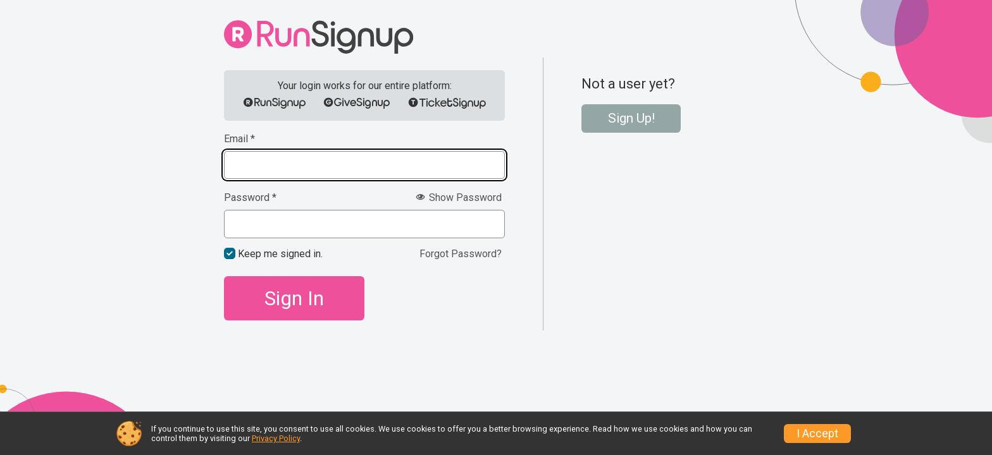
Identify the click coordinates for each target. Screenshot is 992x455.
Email (239, 139)
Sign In (294, 298)
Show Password (459, 197)
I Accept (817, 433)
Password (250, 197)
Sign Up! (631, 118)
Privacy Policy (276, 438)
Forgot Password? (460, 254)
